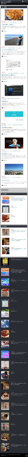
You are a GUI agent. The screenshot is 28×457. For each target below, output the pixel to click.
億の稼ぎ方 (13, 216)
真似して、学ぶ (14, 207)
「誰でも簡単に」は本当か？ (8, 24)
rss (22, 1)
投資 (13, 98)
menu (26, 1)
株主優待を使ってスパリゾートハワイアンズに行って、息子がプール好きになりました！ (18, 231)
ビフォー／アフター (6, 180)
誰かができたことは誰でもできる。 (17, 321)
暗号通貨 (4, 98)
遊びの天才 (13, 424)
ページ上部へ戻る (27, 456)
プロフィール (8, 177)
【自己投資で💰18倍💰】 (7, 127)
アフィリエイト (14, 177)
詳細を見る (5, 56)
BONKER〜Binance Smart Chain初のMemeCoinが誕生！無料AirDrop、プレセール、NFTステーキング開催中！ (18, 199)
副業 (13, 22)
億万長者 (11, 98)
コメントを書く (20, 22)
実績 (2, 98)
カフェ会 (9, 73)
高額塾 (15, 22)
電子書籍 (14, 73)
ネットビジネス (4, 22)
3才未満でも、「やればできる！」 (17, 414)
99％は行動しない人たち (7, 153)
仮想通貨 (12, 73)
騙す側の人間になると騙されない (9, 75)
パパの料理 (10, 22)
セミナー (11, 124)
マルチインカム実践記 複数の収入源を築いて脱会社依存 (6, 2)
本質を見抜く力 (5, 101)
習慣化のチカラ (14, 311)
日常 (7, 22)
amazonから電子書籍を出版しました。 (18, 259)
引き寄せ (19, 124)
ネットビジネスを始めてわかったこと (9, 49)
